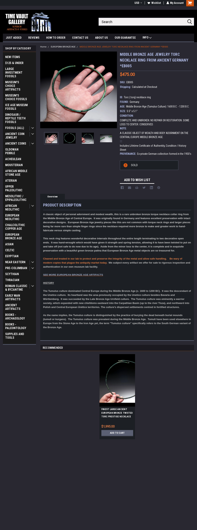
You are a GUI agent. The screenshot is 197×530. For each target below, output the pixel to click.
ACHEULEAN (13, 159)
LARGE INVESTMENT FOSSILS (14, 72)
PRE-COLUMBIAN (16, 268)
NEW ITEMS (12, 57)
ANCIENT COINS (15, 143)
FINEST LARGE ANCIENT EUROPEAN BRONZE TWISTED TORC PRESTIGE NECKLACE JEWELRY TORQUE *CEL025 (117, 413)
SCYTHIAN (12, 274)
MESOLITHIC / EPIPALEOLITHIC (16, 198)
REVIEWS (33, 37)
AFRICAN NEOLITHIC (12, 207)
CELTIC (9, 250)
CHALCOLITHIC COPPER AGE (15, 226)
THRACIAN (12, 280)
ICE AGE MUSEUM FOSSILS (16, 107)
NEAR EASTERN (15, 262)
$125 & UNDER (14, 63)
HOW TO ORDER (55, 37)
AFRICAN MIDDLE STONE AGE (16, 172)
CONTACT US (80, 37)
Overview (52, 196)
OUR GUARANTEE (125, 37)
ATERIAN (11, 180)
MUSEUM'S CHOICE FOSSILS (16, 97)
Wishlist (154, 2)
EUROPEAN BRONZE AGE (13, 236)
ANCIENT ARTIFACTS (12, 307)
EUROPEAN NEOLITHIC (12, 217)
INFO (147, 38)
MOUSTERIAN (14, 165)
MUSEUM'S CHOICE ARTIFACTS (12, 85)
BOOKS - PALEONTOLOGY (15, 326)
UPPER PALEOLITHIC (14, 188)
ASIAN (9, 244)
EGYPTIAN (11, 256)
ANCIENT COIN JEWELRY (14, 135)
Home (43, 47)
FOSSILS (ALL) (14, 128)
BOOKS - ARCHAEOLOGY (15, 316)
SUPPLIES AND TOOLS (14, 335)
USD (138, 2)
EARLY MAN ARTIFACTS (12, 297)
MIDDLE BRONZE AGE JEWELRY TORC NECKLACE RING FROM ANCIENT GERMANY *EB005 (124, 47)
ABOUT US (101, 37)
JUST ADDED (14, 37)
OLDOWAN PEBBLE (11, 151)
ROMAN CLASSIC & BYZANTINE (16, 287)
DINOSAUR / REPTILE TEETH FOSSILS (15, 118)
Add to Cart (117, 432)
